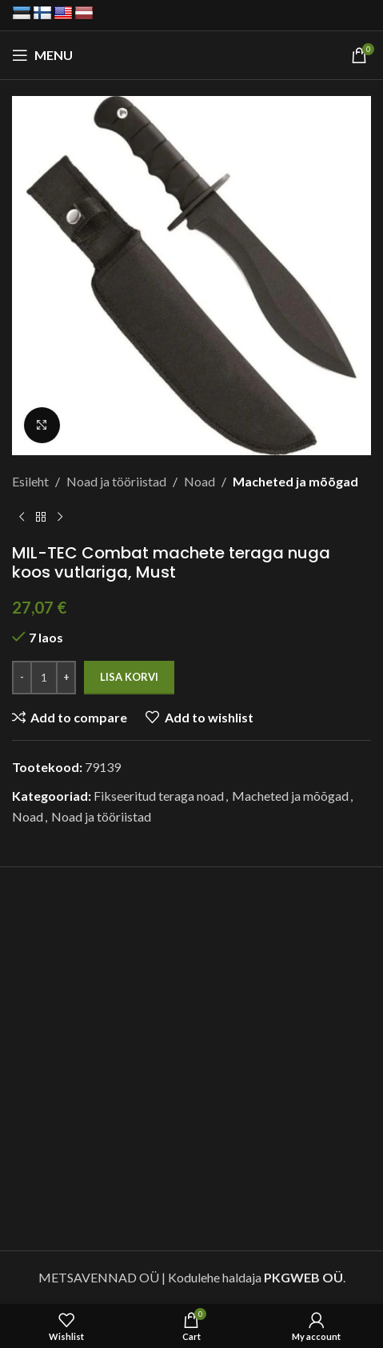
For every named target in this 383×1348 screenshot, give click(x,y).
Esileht (30, 481)
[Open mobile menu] (42, 55)
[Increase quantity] (66, 677)
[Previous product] (21, 517)
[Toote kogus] (44, 677)
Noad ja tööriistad (116, 481)
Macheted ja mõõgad (295, 481)
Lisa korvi (129, 676)
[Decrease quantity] (22, 677)
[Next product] (60, 517)
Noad (199, 481)
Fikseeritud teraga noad (159, 795)
